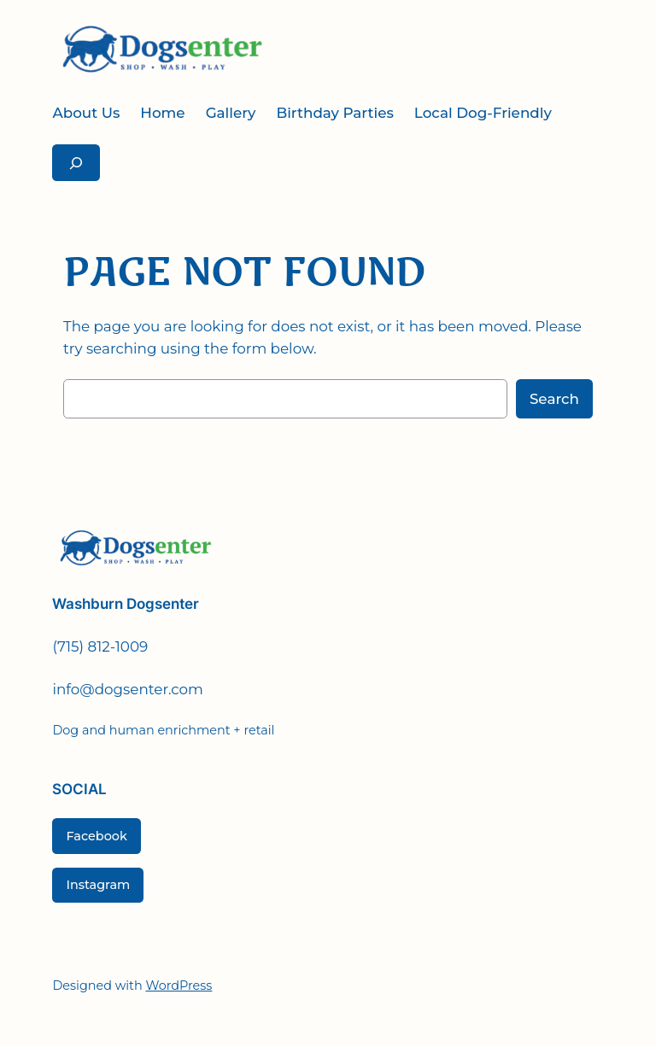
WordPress (178, 985)
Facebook (96, 836)
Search (554, 398)
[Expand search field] (76, 162)
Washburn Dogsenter (125, 603)
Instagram (98, 884)
